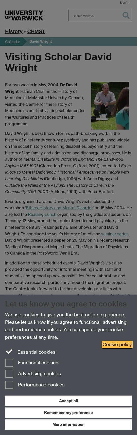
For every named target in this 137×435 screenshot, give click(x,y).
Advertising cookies (33, 374)
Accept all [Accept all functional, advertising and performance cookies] (68, 400)
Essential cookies (30, 351)
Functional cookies (31, 363)
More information (68, 424)
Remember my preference (68, 412)
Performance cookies (35, 385)
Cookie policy (117, 344)
